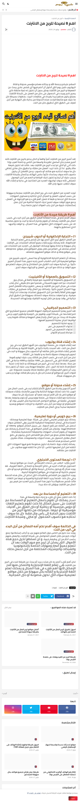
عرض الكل (7, 607)
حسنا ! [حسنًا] (73, 798)
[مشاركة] (6, 30)
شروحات (54, 588)
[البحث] (3, 4)
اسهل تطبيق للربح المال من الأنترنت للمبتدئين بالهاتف (61, 630)
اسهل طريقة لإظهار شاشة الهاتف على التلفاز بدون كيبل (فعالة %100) (22, 745)
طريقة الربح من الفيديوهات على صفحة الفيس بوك (59, 658)
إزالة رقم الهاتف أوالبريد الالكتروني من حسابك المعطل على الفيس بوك (59, 773)
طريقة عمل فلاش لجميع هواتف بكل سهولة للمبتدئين (23, 773)
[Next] (3, 10)
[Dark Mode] (8, 4)
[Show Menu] (76, 4)
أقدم (5, 693)
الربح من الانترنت (57, 18)
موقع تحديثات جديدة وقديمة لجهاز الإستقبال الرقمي (47, 10)
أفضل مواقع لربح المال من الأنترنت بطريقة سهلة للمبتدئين (24, 630)
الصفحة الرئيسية (70, 18)
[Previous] (6, 10)
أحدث (75, 693)
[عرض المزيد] (28, 596)
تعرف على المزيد (35, 793)
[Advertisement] (40, 54)
